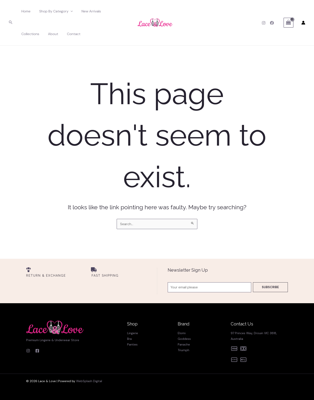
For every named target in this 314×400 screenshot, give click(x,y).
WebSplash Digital (89, 381)
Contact (44, 34)
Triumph (183, 350)
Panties (132, 344)
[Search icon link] (11, 23)
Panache (184, 344)
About (25, 34)
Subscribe (270, 286)
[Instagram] (264, 23)
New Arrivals (87, 11)
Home (25, 11)
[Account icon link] (303, 23)
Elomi (182, 333)
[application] (68, 11)
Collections (112, 11)
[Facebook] (272, 23)
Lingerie (132, 333)
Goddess (184, 339)
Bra (129, 339)
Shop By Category (53, 11)
